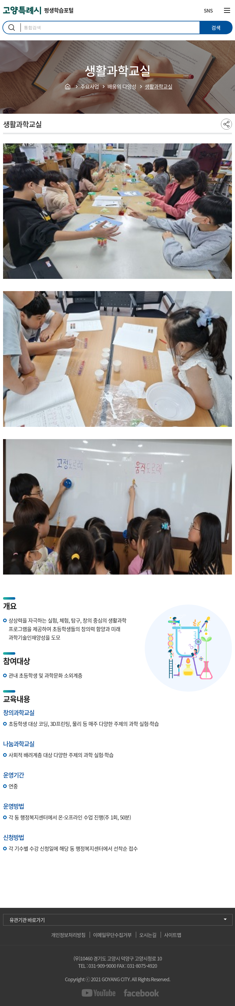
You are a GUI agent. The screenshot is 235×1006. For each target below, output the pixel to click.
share (226, 124)
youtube (100, 993)
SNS (208, 10)
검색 (12, 27)
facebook (141, 993)
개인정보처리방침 (68, 935)
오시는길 (147, 935)
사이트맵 (172, 935)
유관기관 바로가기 (27, 919)
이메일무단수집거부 (112, 935)
